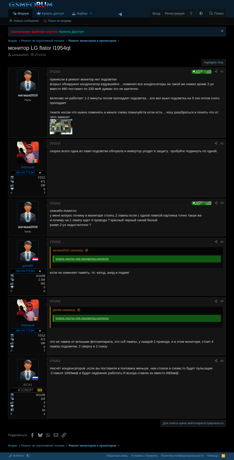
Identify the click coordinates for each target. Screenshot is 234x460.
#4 (222, 241)
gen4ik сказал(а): (64, 310)
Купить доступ (53, 13)
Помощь (212, 455)
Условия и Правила (144, 455)
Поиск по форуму (59, 20)
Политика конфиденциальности (182, 455)
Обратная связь (117, 455)
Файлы (82, 13)
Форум (23, 13)
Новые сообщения (26, 20)
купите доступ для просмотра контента (82, 258)
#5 (222, 301)
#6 (222, 360)
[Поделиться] (216, 71)
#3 (222, 202)
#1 (222, 71)
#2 (222, 143)
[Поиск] (216, 13)
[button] (91, 13)
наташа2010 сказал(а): (68, 250)
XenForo (17, 455)
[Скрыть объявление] (221, 31)
